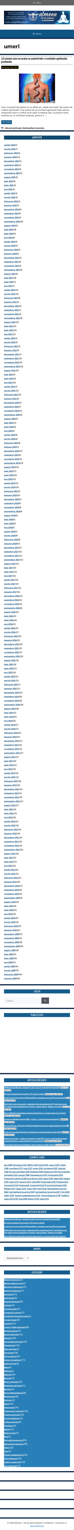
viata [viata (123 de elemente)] (44, 1199)
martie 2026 (9, 149)
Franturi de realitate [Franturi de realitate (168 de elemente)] (15, 1178)
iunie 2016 (8, 620)
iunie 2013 (8, 765)
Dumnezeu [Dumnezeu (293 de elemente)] (50, 1171)
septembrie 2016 (12, 608)
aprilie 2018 (9, 531)
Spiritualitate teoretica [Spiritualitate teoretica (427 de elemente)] (48, 1192)
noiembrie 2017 (11, 552)
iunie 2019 (8, 475)
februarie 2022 (11, 346)
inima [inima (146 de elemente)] (58, 1178)
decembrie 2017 (11, 548)
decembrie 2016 (11, 596)
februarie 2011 (11, 878)
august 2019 (9, 467)
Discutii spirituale (13, 128)
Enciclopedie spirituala (13, 1342)
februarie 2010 (11, 926)
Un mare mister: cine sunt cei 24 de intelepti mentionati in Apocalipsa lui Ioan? (35, 1126)
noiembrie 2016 (11, 600)
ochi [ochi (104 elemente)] (36, 1182)
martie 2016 (9, 632)
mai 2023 (8, 286)
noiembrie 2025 (11, 165)
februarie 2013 (11, 781)
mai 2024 (8, 237)
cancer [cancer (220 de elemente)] (54, 1165)
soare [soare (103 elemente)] (32, 1188)
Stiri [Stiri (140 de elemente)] (65, 1192)
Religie (7, 1429)
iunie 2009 (8, 958)
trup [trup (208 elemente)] (23, 1199)
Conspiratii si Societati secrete (16, 1316)
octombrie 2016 (11, 604)
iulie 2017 (8, 568)
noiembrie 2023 (11, 262)
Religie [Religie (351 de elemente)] (9, 1188)
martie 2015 (9, 680)
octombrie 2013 (11, 749)
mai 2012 (8, 817)
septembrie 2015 (12, 656)
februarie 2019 (11, 491)
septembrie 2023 (12, 270)
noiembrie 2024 (11, 213)
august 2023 (9, 274)
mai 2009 (8, 962)
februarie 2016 (11, 636)
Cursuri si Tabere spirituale (14, 1327)
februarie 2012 (11, 829)
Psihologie (8, 1426)
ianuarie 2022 (10, 350)
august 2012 (9, 805)
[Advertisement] (37, 1046)
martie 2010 (9, 922)
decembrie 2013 (11, 741)
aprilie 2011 (9, 870)
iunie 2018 (8, 523)
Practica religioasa (11, 1418)
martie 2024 (9, 246)
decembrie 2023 (11, 258)
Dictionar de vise (10, 1331)
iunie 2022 (8, 330)
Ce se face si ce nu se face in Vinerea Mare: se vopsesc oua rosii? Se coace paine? (35, 1098)
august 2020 (9, 419)
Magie (6, 1367)
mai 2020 (8, 431)
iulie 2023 (8, 278)
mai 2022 (8, 334)
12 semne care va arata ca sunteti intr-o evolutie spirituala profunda (34, 60)
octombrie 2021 (11, 362)
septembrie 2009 (12, 946)
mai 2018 (8, 527)
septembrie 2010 (12, 898)
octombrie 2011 (11, 845)
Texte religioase (10, 1458)
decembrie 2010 (11, 886)
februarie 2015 (11, 684)
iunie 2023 (8, 282)
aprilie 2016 (9, 628)
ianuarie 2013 (10, 785)
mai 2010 (8, 914)
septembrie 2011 (12, 849)
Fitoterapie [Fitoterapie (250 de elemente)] (55, 1175)
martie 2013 (9, 777)
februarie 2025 (11, 201)
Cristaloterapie (10, 1320)
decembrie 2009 (11, 934)
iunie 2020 (8, 427)
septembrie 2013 (12, 753)
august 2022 (9, 322)
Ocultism (7, 1400)
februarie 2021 (11, 395)
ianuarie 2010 (10, 930)
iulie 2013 (8, 761)
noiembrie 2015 (11, 648)
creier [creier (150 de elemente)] (38, 1168)
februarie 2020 (11, 443)
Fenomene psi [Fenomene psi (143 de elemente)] (38, 1175)
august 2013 (9, 757)
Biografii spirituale (11, 1301)
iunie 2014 (8, 717)
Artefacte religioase (12, 1291)
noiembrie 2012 (11, 793)
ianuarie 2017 (10, 592)
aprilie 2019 (9, 483)
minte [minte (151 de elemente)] (14, 1182)
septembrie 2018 (12, 511)
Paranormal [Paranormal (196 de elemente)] (48, 1182)
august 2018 (9, 515)
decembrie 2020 (11, 403)
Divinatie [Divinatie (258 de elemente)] (36, 1171)
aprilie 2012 (9, 821)
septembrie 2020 (12, 415)
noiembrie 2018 (11, 503)
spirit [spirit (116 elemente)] (42, 1188)
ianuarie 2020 (10, 447)
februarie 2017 (11, 588)
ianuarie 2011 (10, 882)
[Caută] (45, 1000)
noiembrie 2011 (11, 841)
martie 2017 (9, 584)
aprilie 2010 (9, 918)
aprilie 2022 (9, 338)
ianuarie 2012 (10, 833)
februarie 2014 (11, 733)
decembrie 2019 (11, 451)
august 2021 (9, 370)
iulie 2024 (8, 229)
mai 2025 (8, 189)
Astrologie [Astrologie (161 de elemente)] (20, 1165)
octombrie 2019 (11, 459)
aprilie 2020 (9, 435)
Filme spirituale (10, 1349)
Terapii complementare (13, 1455)
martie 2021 (9, 390)
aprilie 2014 (9, 725)
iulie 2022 (8, 326)
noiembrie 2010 (11, 890)
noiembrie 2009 (11, 938)
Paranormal (9, 1407)
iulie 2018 (8, 519)
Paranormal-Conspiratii (14, 1411)
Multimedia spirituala (13, 1386)
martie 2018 (9, 535)
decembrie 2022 (11, 306)
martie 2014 (9, 729)
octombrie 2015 (11, 652)
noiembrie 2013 (11, 745)
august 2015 (9, 660)
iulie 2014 (8, 713)
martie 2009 (9, 970)
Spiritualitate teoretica (33, 128)
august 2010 (9, 902)
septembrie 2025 (12, 173)
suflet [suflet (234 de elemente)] (9, 1195)
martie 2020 (9, 439)
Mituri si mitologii (11, 1382)
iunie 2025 (8, 185)
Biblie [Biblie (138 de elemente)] (33, 1165)
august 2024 (9, 225)
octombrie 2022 (11, 314)
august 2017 (9, 564)
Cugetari (7, 1323)
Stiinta (7, 1448)
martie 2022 (9, 342)
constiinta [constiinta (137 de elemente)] (16, 1168)
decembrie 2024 (11, 209)
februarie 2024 (11, 250)
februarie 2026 (11, 153)
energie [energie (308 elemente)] (24, 1175)
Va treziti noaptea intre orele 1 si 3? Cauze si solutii (24, 1094)
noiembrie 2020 (11, 407)
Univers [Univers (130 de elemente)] (33, 1199)
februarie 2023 (11, 298)
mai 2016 (8, 624)
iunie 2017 (8, 572)
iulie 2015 (8, 664)
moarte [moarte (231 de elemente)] (25, 1182)
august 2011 (9, 854)
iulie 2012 (8, 809)
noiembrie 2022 (11, 310)
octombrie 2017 (11, 556)
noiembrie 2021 (11, 358)
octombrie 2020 (11, 411)
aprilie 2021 (9, 386)
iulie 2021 (8, 374)
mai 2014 (8, 721)
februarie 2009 (11, 974)
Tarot (6, 1451)
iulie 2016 (8, 616)
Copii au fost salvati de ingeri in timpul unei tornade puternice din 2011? (33, 1132)
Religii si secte (9, 1433)
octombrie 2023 (11, 266)
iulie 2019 (8, 471)
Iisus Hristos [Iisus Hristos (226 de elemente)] (35, 1178)
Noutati (7, 1389)
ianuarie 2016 (10, 640)
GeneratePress (37, 1525)
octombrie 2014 (11, 701)
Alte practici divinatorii (13, 1287)
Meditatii (8, 1375)
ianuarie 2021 (10, 399)
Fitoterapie (8, 1353)
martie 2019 (9, 487)
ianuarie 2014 (10, 737)
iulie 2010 (8, 906)
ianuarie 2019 (10, 495)
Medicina (7, 1371)
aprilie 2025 (9, 193)
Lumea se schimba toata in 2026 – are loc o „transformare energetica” (32, 1119)
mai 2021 (8, 382)
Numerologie (9, 1396)
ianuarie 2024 (10, 254)
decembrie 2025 (11, 161)
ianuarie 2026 (10, 157)
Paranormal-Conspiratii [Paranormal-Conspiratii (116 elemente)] (31, 1185)
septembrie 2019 (12, 463)
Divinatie (7, 1338)
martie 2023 (9, 294)
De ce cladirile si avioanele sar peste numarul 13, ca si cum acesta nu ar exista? (35, 1113)
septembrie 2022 (12, 318)
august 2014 (9, 709)
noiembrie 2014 (11, 696)
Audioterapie (9, 1298)
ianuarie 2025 (10, 205)
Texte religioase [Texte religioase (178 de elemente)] (51, 1195)
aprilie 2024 (9, 242)
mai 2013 (8, 769)
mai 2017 (8, 576)
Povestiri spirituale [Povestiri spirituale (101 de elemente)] (56, 1185)
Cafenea (7, 1305)
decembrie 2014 (11, 692)
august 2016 (9, 612)
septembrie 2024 (12, 221)
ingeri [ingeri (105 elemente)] (48, 1178)
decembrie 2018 (11, 499)
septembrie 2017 (12, 560)
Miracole (7, 1378)
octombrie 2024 (11, 217)
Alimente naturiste (11, 1280)
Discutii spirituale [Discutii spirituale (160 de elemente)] (19, 1171)
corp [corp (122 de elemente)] (27, 1168)
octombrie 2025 (11, 169)
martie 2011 (9, 874)
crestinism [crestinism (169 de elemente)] (50, 1168)
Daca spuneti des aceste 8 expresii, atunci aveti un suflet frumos (29, 1145)
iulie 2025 (8, 181)
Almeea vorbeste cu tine (13, 1283)
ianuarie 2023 (10, 302)
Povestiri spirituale (11, 1415)
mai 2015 (8, 672)
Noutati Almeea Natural (14, 1393)
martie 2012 (9, 825)
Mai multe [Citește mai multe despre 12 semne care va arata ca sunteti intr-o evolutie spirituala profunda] (6, 122)
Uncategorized (10, 1466)
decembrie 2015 (11, 644)
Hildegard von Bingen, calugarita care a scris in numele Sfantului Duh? (32, 1087)
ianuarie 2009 (10, 978)
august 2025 (9, 177)
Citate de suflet (10, 1309)
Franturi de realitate (12, 1360)
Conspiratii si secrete (12, 1313)
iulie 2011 (8, 858)
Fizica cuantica (10, 1356)
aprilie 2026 (9, 145)
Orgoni (7, 1404)
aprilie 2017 (9, 580)
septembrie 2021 (12, 366)
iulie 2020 (8, 423)
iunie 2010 (8, 910)
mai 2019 (8, 479)
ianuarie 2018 (10, 543)
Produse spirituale (11, 1422)
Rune (6, 1437)
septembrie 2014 (12, 705)
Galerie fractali (10, 1364)
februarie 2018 (11, 539)
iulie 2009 (8, 954)
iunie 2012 (8, 813)
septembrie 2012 (12, 801)
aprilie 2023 (9, 290)
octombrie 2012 (11, 797)
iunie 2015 (8, 668)
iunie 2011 (8, 862)
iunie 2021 (8, 378)
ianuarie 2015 (10, 688)
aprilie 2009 (9, 966)
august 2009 (9, 950)
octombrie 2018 (11, 507)
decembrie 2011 (11, 837)
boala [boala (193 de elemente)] (43, 1165)
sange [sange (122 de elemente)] (21, 1188)
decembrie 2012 (11, 789)
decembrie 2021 (11, 354)
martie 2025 (9, 197)
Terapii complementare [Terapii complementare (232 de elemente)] (27, 1195)
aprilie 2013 (9, 773)
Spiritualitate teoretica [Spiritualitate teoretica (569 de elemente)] (22, 1192)
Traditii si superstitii (12, 1462)
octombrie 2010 (11, 894)
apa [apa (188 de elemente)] (8, 1165)
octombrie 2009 (11, 942)
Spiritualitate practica (13, 1440)
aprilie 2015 (9, 676)
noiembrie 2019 (11, 455)
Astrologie (8, 1294)
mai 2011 (8, 866)
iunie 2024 (8, 233)
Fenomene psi (9, 1345)
